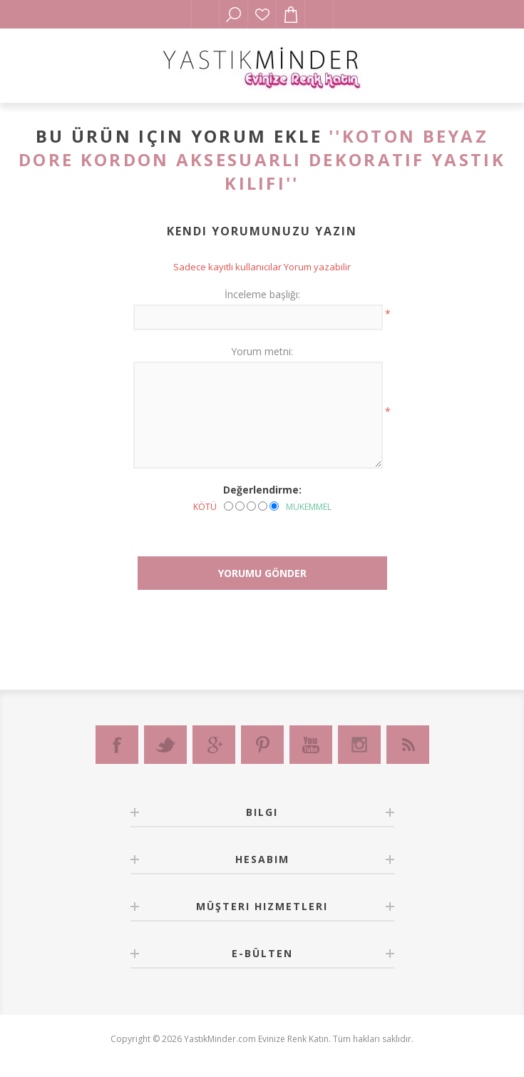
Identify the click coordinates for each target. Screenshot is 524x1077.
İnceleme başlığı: (262, 294)
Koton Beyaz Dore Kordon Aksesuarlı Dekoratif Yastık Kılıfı (262, 159)
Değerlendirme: (262, 489)
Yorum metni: (262, 351)
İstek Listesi (262, 14)
